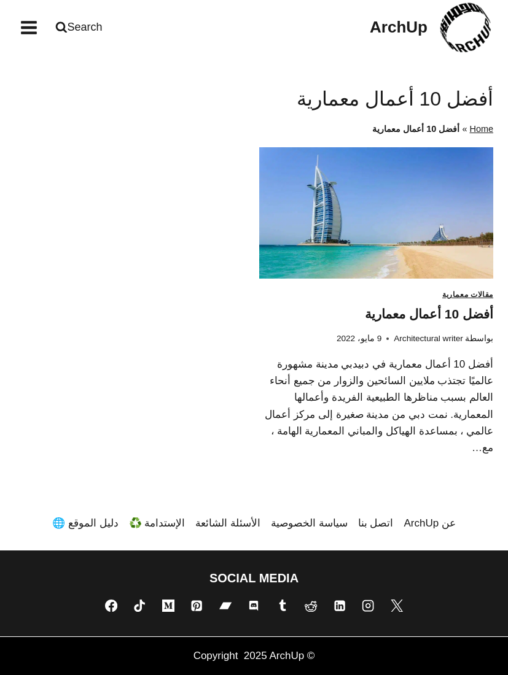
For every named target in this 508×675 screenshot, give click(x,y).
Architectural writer (428, 338)
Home (481, 129)
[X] (397, 605)
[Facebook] (111, 605)
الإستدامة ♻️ (157, 523)
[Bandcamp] (225, 605)
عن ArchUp (429, 523)
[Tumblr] (282, 605)
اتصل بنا (376, 523)
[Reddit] (311, 605)
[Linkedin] (339, 605)
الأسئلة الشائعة (227, 523)
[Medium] (168, 605)
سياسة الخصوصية (309, 523)
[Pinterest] (196, 605)
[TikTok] (139, 605)
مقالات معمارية (467, 294)
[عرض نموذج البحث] (80, 27)
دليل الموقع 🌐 (85, 523)
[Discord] (253, 605)
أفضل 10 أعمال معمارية (429, 314)
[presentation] (376, 213)
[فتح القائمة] (29, 27)
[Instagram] (368, 605)
